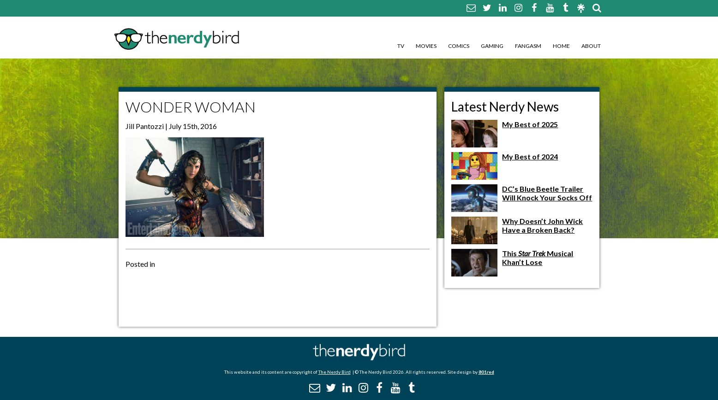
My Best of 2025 (530, 124)
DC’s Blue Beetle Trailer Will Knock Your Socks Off (547, 193)
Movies (426, 45)
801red (486, 372)
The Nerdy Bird (334, 372)
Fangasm (528, 45)
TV (400, 45)
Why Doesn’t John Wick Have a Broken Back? (542, 225)
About (591, 45)
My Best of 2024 (530, 156)
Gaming (492, 45)
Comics (458, 45)
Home (561, 45)
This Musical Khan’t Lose (537, 257)
